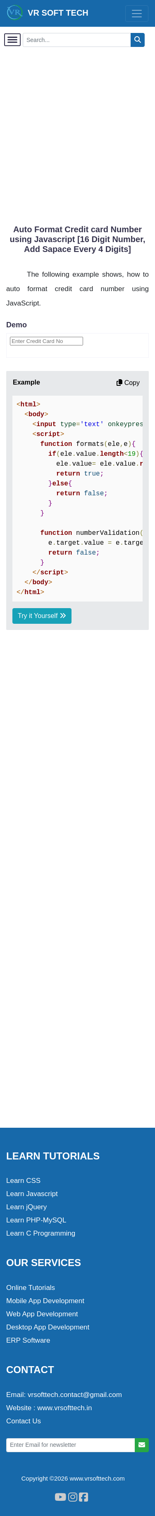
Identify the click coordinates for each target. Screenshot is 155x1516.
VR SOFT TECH (47, 12)
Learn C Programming (40, 1233)
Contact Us (23, 1421)
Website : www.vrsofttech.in (49, 1408)
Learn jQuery (26, 1207)
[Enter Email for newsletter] (70, 1445)
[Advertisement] (77, 131)
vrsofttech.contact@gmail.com (75, 1395)
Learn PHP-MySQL (36, 1220)
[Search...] (77, 40)
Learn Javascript (32, 1194)
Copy (128, 382)
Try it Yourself (42, 615)
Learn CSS (23, 1181)
